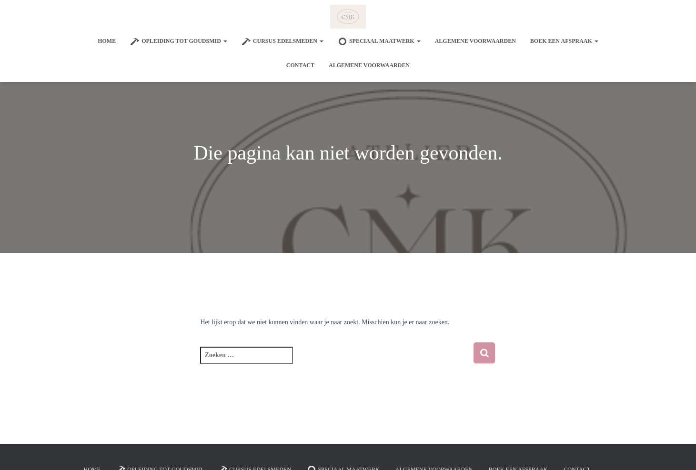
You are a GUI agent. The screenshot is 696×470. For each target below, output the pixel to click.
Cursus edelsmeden (282, 41)
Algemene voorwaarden (475, 41)
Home (107, 41)
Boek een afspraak (564, 41)
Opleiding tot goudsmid (178, 41)
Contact (300, 65)
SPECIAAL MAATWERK (379, 41)
